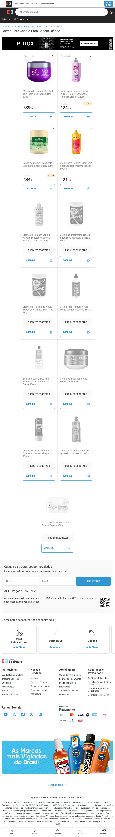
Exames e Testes (39, 682)
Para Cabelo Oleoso (53, 26)
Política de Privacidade (98, 678)
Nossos (43, 671)
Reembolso (64, 687)
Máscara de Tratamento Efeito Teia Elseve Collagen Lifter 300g (38, 94)
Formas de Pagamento (70, 679)
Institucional (9, 669)
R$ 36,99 (27, 176)
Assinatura (36, 694)
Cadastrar (93, 581)
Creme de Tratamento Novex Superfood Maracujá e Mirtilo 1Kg (38, 309)
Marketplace (65, 694)
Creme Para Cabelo (32, 26)
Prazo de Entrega (67, 683)
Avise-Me (39, 260)
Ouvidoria (6, 683)
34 (28, 179)
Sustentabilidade (10, 694)
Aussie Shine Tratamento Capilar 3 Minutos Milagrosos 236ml (38, 453)
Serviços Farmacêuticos (42, 686)
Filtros (6, 19)
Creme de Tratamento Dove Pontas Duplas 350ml (55, 524)
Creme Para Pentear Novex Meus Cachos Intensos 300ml (75, 308)
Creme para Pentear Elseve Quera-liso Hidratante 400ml (75, 452)
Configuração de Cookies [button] (100, 695)
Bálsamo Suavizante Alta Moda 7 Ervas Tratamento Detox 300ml (36, 381)
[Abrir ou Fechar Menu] (3, 12)
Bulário (5, 690)
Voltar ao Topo (57, 784)
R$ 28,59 (64, 104)
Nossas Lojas (8, 687)
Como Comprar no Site (70, 675)
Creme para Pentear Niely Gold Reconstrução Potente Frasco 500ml (76, 166)
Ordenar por (21, 19)
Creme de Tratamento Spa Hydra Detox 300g (73, 380)
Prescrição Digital (39, 690)
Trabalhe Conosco (10, 679)
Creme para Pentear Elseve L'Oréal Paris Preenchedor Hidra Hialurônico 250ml (74, 94)
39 (28, 107)
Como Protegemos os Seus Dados (98, 689)
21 (65, 179)
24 (65, 107)
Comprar (38, 116)
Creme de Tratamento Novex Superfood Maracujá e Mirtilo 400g (75, 237)
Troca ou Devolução (68, 690)
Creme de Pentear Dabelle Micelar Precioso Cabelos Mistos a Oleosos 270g (36, 237)
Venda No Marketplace (12, 675)
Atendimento (67, 669)
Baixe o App (109, 3)
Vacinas (34, 678)
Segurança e (100, 671)
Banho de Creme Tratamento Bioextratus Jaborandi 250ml (38, 164)
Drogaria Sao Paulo (11, 26)
